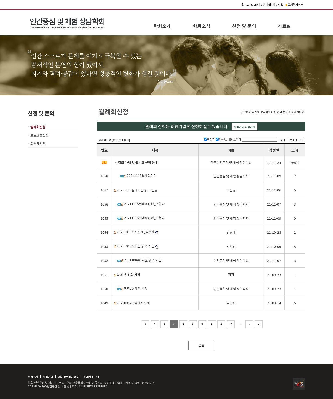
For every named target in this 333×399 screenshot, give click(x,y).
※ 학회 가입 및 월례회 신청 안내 (136, 162)
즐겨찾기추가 (294, 4)
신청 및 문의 (244, 26)
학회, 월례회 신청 (128, 274)
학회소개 (162, 26)
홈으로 (245, 4)
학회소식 (201, 26)
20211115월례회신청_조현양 (137, 190)
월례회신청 (37, 126)
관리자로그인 (91, 377)
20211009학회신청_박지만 (135, 246)
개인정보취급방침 (68, 377)
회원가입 (266, 4)
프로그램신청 (39, 135)
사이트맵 (278, 4)
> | (258, 324)
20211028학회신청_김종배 (135, 232)
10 (230, 324)
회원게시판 (37, 143)
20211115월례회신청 (142, 175)
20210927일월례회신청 (133, 303)
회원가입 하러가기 (244, 127)
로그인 (255, 4)
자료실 (284, 26)
